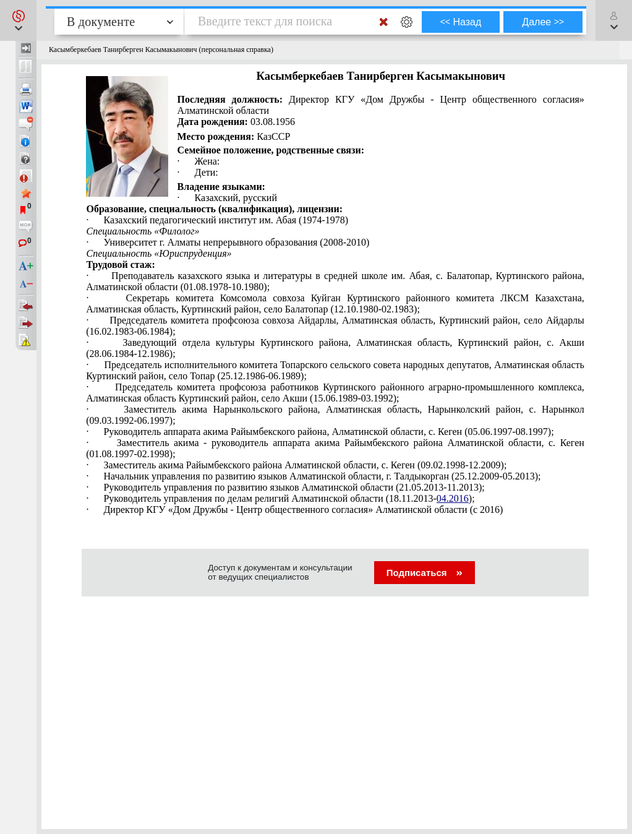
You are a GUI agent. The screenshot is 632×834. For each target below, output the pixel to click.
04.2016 (453, 498)
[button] (18, 20)
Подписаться (424, 572)
